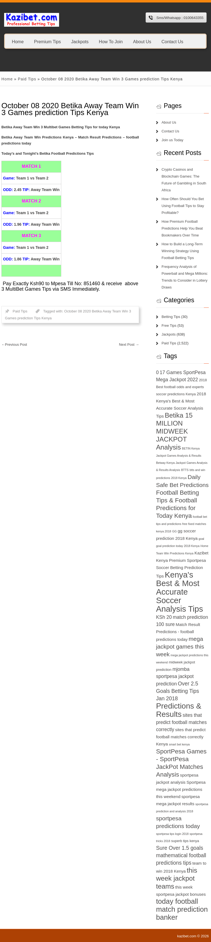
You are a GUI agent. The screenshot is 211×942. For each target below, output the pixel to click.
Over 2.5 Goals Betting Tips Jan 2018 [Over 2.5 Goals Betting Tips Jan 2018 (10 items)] (177, 691)
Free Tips (169, 325)
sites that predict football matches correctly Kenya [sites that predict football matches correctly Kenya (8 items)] (181, 736)
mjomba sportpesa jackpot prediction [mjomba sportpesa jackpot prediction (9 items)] (175, 676)
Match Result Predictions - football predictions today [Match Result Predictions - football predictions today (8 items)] (178, 632)
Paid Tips (27, 79)
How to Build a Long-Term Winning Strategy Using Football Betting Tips (182, 251)
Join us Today (172, 140)
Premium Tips (47, 41)
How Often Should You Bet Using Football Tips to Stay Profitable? (183, 206)
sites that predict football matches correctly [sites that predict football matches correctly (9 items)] (181, 722)
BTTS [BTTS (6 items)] (184, 470)
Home (18, 41)
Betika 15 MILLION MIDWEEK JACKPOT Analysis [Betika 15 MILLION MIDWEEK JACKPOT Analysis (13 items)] (174, 431)
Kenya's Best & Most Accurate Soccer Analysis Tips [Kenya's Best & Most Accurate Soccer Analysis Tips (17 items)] (179, 591)
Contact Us (172, 41)
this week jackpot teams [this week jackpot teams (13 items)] (176, 878)
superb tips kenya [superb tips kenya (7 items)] (185, 841)
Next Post (129, 344)
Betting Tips (171, 317)
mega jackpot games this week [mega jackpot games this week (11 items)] (180, 646)
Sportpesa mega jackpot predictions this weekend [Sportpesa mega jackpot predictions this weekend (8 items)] (181, 789)
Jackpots (79, 41)
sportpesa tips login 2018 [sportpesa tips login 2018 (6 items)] (172, 833)
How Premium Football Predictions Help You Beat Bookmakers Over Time (182, 228)
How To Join (111, 41)
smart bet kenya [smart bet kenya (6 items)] (179, 744)
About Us (142, 41)
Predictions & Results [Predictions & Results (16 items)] (178, 710)
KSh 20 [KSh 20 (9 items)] (164, 617)
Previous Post (14, 344)
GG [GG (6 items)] (174, 531)
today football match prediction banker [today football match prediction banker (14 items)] (182, 909)
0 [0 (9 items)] (157, 372)
